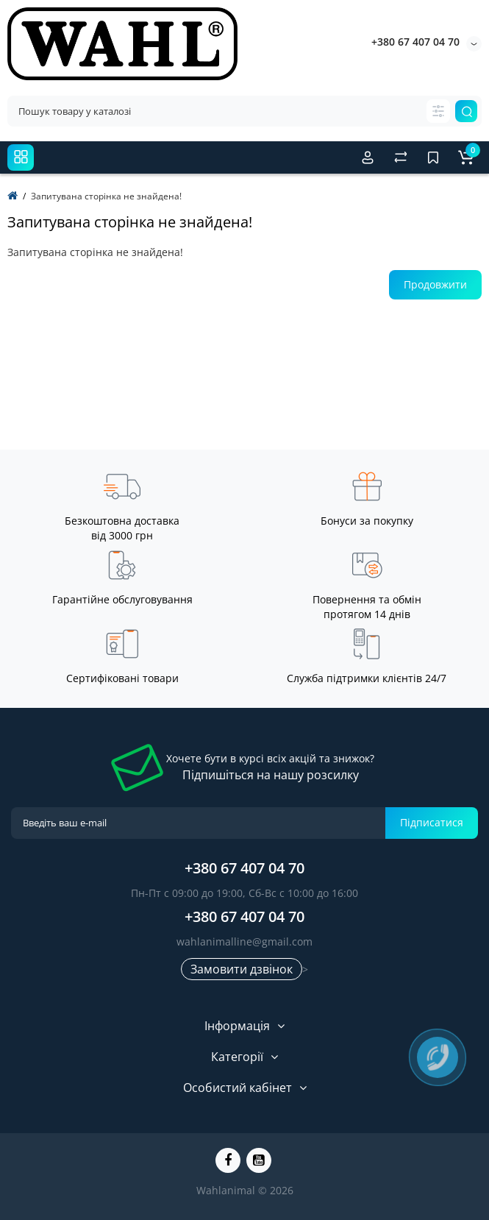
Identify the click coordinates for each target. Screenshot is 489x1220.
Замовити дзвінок (241, 969)
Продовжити (435, 284)
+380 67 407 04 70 (415, 42)
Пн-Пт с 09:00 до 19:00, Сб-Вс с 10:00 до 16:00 (244, 893)
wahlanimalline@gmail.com (244, 941)
